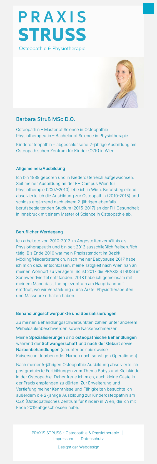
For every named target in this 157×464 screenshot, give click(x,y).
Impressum (63, 438)
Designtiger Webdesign (78, 447)
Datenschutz (92, 438)
